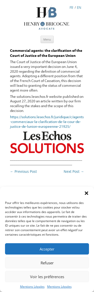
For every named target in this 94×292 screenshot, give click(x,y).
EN (79, 7)
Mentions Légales (32, 286)
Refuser (47, 262)
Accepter (47, 249)
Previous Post (23, 171)
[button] (86, 193)
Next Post (74, 171)
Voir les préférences (47, 276)
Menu (47, 39)
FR (71, 7)
